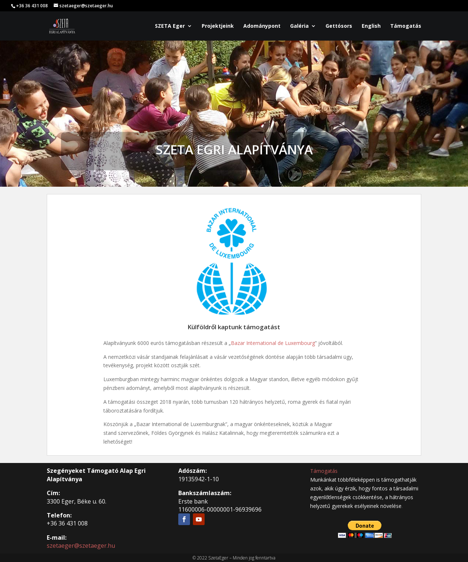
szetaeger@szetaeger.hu (81, 546)
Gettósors (339, 26)
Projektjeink (218, 26)
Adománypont (262, 26)
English (371, 26)
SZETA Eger (170, 26)
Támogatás (405, 26)
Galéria (299, 26)
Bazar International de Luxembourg (273, 342)
